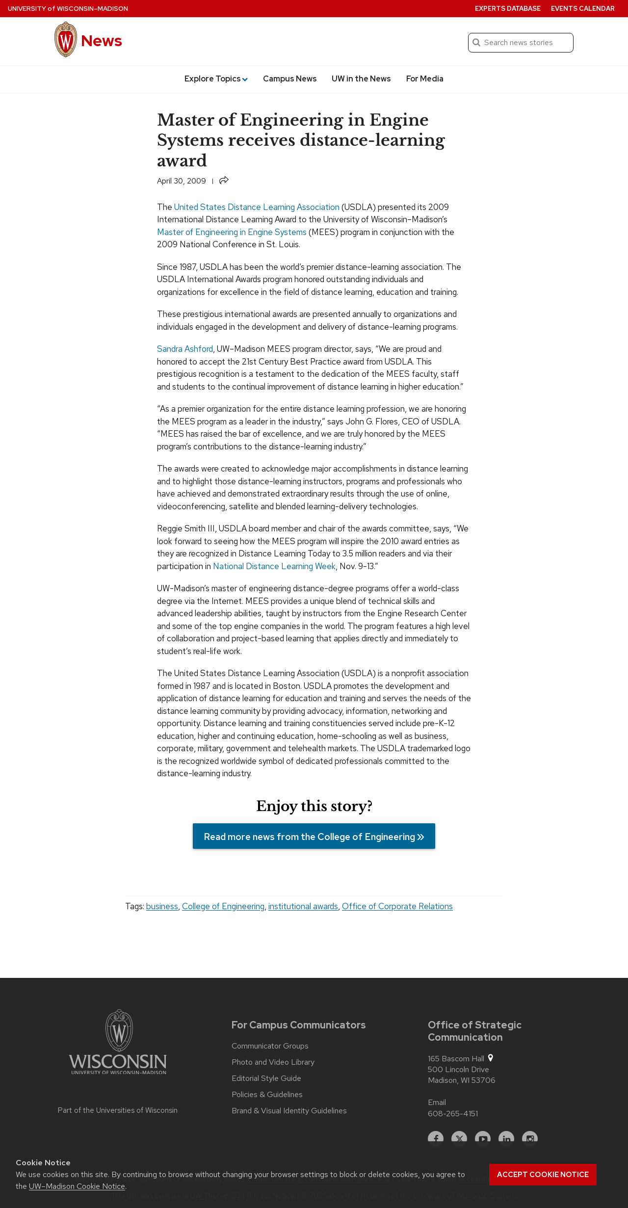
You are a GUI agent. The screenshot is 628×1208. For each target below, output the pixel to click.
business (162, 906)
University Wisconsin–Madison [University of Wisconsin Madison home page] (68, 8)
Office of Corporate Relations (397, 906)
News (101, 40)
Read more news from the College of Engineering (309, 836)
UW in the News (361, 79)
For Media (425, 79)
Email (437, 1102)
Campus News (290, 79)
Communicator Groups (270, 1046)
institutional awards (303, 906)
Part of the (118, 1110)
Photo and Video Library (273, 1062)
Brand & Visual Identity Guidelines (289, 1111)
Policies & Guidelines (267, 1095)
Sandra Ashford (185, 348)
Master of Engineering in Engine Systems (232, 232)
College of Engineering (223, 906)
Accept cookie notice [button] (543, 1175)
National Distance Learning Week (274, 566)
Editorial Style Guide (266, 1078)
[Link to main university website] (118, 1043)
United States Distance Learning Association (257, 207)
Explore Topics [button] (216, 79)
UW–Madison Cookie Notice (77, 1186)
